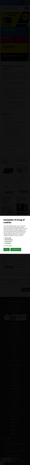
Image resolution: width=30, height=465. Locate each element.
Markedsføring (9, 239)
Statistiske (8, 243)
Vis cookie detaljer (7, 245)
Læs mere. (20, 235)
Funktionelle (8, 241)
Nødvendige (8, 238)
